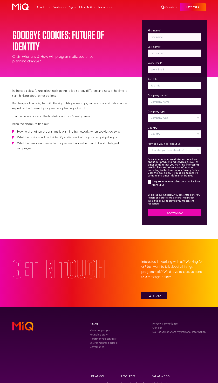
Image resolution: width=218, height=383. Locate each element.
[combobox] (174, 120)
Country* (153, 130)
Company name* (158, 98)
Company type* (157, 114)
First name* (154, 33)
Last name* (154, 49)
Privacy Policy (191, 172)
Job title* (153, 81)
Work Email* (155, 65)
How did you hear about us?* (165, 146)
